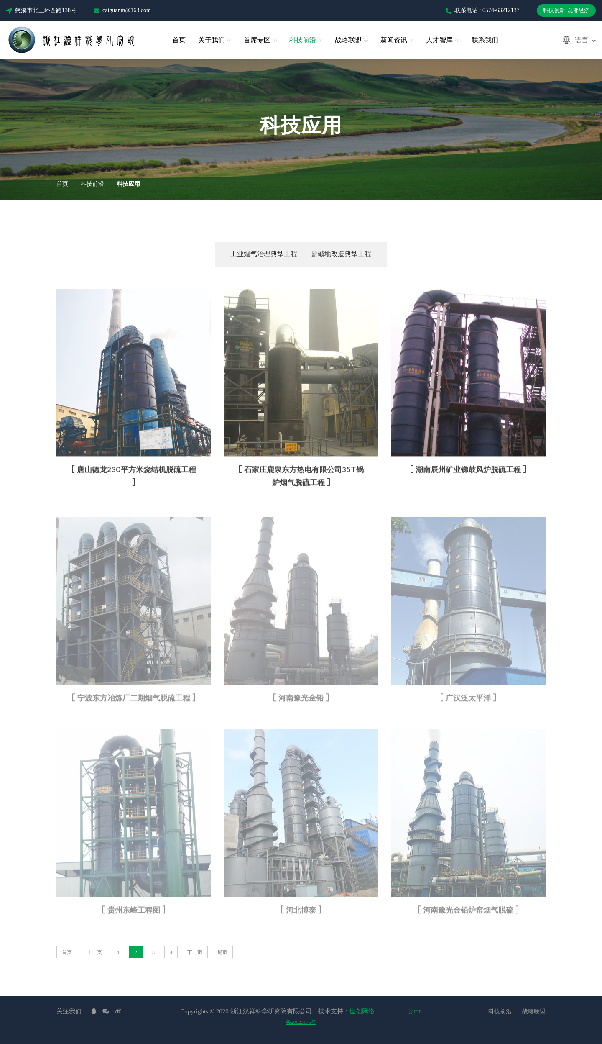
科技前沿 (302, 40)
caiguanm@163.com (122, 10)
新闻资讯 (393, 40)
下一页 (194, 952)
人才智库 (439, 40)
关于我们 (211, 40)
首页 (179, 40)
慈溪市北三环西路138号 (41, 10)
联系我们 (485, 40)
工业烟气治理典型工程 (263, 255)
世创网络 (362, 1011)
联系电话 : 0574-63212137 (483, 10)
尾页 (222, 952)
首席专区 (257, 40)
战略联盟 (348, 40)
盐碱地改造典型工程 (341, 255)
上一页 (94, 952)
